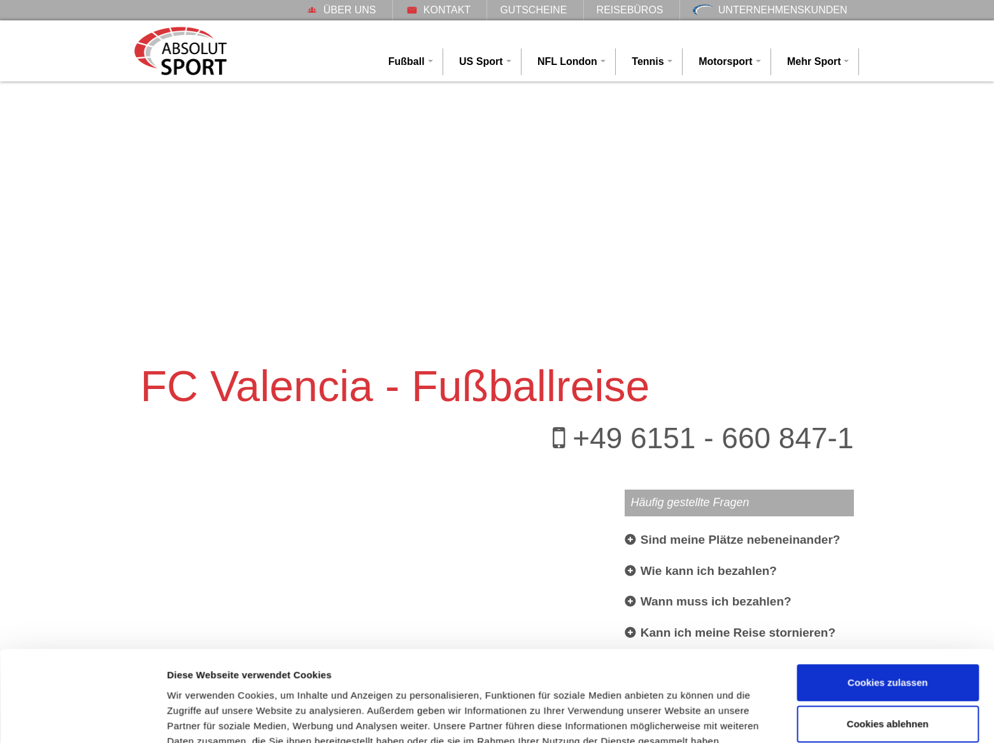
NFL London (567, 61)
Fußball (406, 61)
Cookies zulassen (888, 624)
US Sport (480, 61)
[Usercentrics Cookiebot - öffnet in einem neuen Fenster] (82, 718)
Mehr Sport (814, 61)
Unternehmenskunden (770, 9)
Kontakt (438, 9)
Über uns (341, 9)
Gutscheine (533, 9)
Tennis (648, 61)
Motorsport (725, 61)
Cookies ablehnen (887, 665)
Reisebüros (630, 9)
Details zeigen (199, 717)
